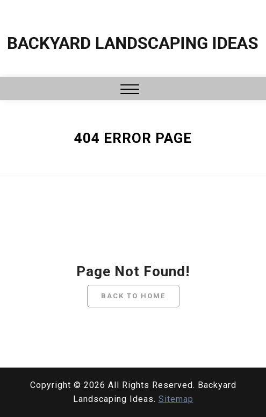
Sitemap (176, 399)
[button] (129, 90)
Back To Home (133, 296)
